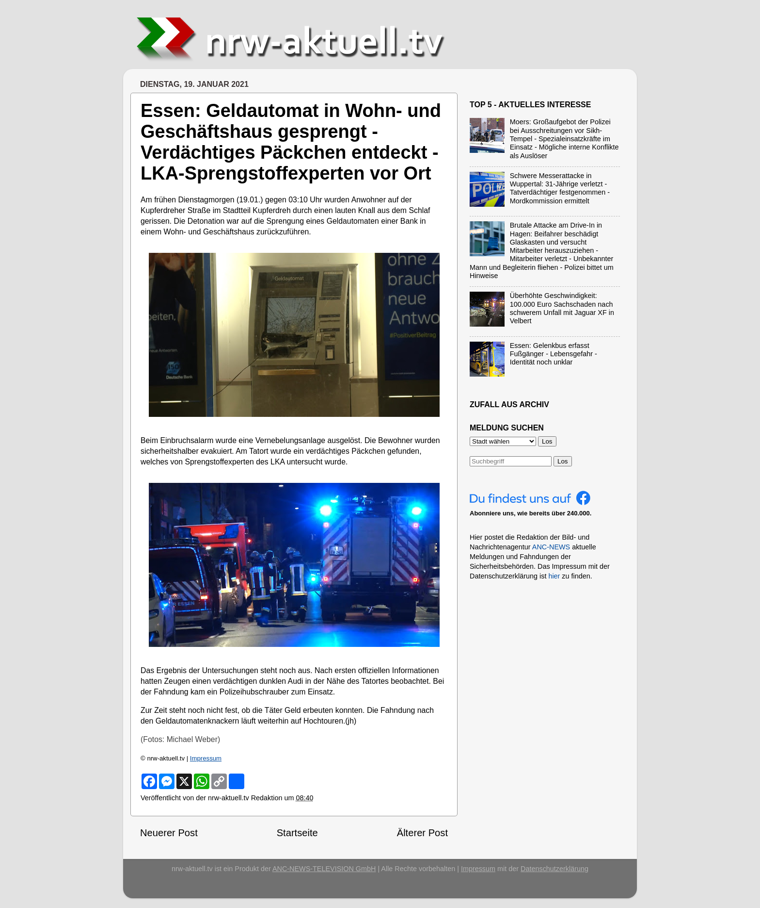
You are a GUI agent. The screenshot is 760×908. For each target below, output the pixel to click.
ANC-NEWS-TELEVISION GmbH (324, 869)
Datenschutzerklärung (554, 869)
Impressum (206, 758)
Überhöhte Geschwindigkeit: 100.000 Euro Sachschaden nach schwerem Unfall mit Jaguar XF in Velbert (562, 308)
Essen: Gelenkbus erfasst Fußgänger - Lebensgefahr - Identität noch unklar (553, 354)
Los (562, 461)
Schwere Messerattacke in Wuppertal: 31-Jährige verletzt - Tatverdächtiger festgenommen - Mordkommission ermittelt (560, 188)
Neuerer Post (169, 832)
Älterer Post (422, 832)
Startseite (297, 832)
